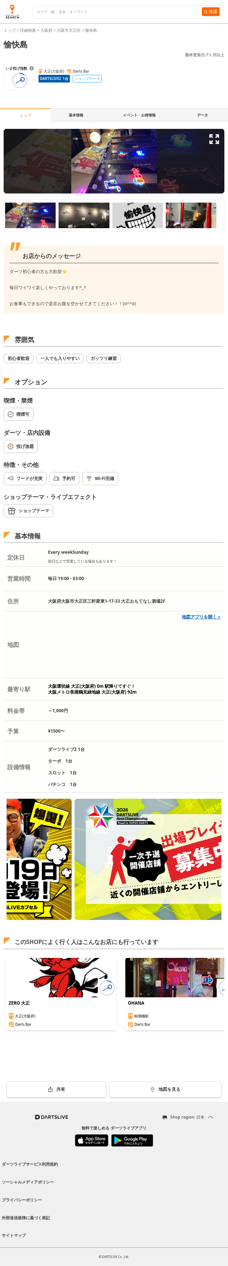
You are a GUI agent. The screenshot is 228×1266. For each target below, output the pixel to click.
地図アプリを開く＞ (201, 617)
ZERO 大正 (19, 1003)
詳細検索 (28, 30)
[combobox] (119, 12)
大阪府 (46, 30)
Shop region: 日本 (187, 1117)
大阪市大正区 (69, 30)
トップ (10, 30)
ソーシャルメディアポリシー (28, 1182)
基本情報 (76, 115)
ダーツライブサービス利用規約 (30, 1164)
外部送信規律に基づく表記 (26, 1217)
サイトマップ (14, 1235)
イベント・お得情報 (139, 115)
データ (202, 115)
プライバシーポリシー (22, 1199)
